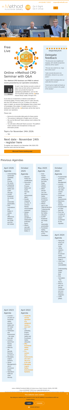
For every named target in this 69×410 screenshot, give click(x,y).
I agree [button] (29, 403)
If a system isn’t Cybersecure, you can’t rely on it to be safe (28, 357)
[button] (34, 407)
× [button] (67, 394)
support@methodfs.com (60, 2)
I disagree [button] (39, 403)
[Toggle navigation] (55, 8)
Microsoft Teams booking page (22, 151)
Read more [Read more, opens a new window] (39, 399)
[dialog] (34, 401)
